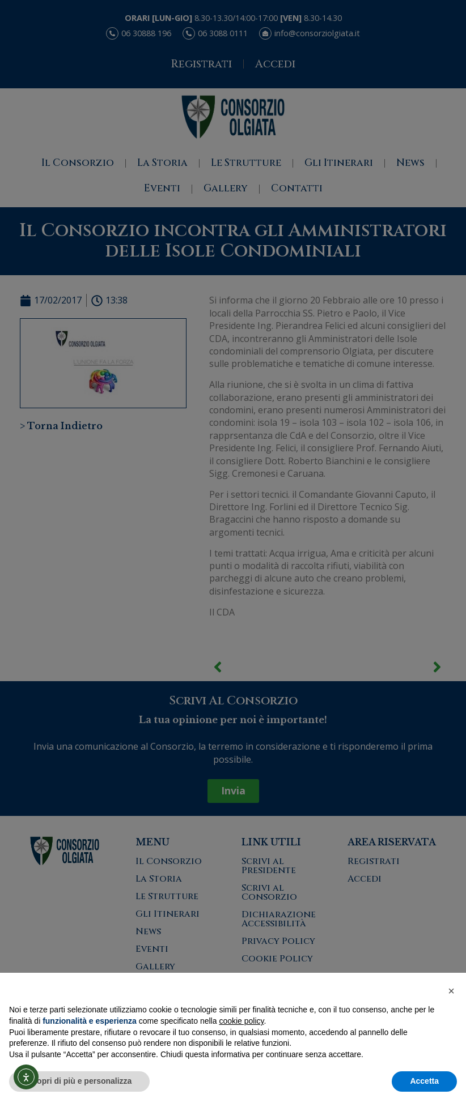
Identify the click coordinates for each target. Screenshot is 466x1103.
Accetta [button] (424, 1080)
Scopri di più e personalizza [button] (79, 1080)
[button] (451, 991)
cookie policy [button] (241, 1020)
